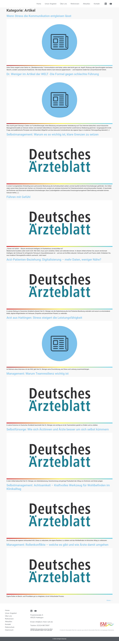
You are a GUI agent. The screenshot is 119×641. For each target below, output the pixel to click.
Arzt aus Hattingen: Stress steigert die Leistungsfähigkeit (44, 317)
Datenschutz (9, 627)
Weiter (109, 600)
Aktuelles (86, 4)
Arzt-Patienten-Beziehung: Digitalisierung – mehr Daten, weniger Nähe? (54, 259)
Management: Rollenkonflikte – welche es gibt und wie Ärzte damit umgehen (57, 544)
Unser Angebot (50, 4)
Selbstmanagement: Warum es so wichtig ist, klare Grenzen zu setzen (53, 134)
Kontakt (97, 4)
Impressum (9, 630)
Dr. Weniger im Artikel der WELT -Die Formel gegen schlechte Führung (53, 74)
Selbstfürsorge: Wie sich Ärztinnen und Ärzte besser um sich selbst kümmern (58, 429)
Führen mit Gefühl (18, 197)
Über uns (63, 4)
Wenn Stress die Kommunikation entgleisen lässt (39, 16)
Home (39, 4)
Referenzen (75, 4)
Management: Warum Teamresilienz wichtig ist (38, 373)
